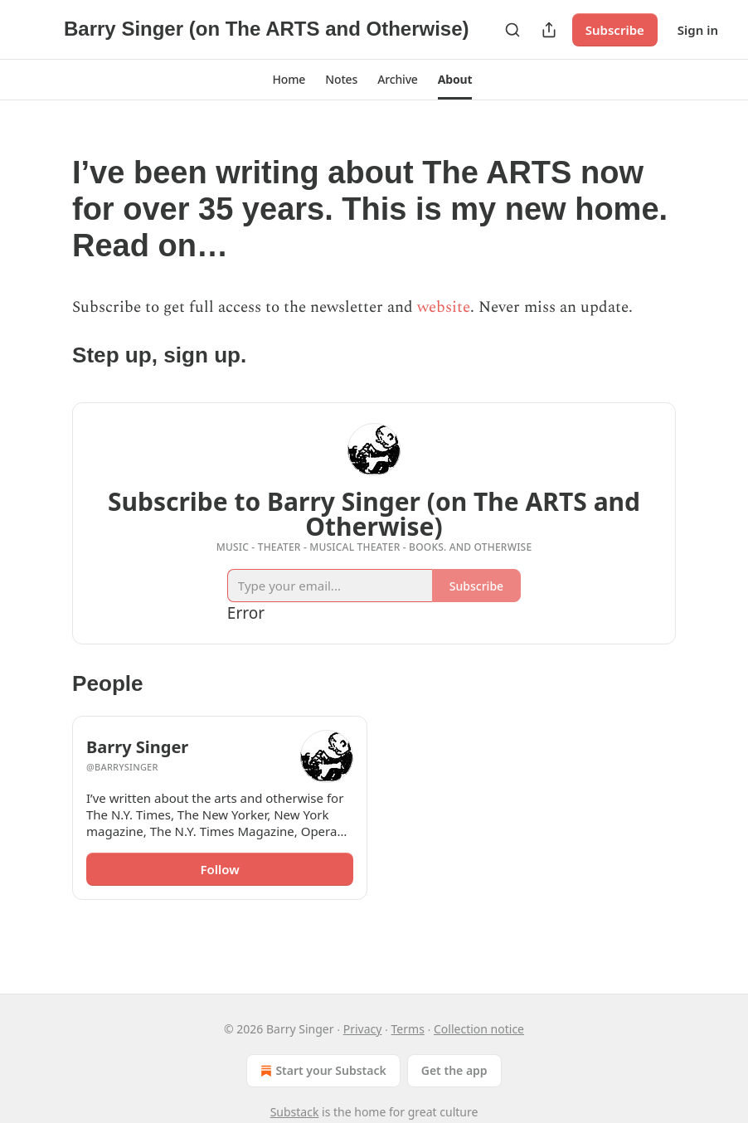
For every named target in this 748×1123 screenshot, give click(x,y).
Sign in (698, 30)
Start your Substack (321, 1071)
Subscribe (614, 30)
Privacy (362, 1029)
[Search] (512, 29)
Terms (408, 1029)
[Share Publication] (549, 29)
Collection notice (479, 1029)
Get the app (454, 1070)
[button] (289, 80)
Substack (294, 1112)
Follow (219, 869)
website (443, 307)
